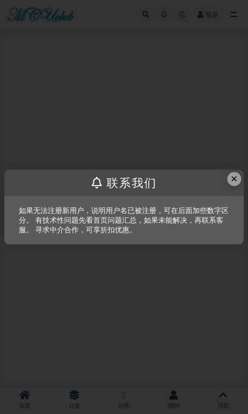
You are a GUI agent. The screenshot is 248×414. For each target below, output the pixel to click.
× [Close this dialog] (234, 178)
